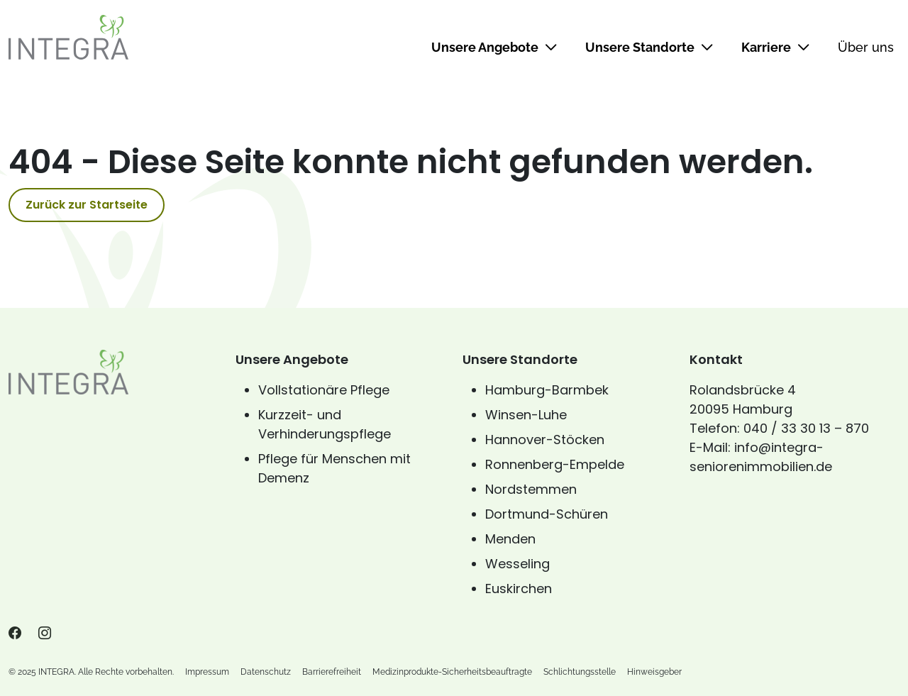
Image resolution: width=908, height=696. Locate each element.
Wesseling (517, 564)
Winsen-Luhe (526, 415)
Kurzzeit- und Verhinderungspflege (324, 424)
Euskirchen (518, 588)
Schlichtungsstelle (579, 672)
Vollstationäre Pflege (323, 390)
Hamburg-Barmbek (547, 390)
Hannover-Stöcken (544, 439)
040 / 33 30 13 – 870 (806, 428)
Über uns (866, 47)
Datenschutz (265, 672)
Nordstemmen (531, 489)
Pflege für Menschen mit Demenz (334, 468)
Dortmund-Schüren (546, 514)
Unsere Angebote (494, 47)
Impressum (207, 672)
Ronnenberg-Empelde (554, 464)
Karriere (775, 47)
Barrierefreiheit (331, 672)
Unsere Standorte (649, 47)
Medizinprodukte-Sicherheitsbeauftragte (452, 672)
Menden (510, 539)
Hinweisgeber (654, 672)
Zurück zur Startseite (87, 205)
